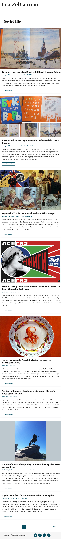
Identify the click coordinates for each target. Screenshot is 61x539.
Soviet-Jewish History (15, 470)
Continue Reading (8, 91)
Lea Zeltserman (21, 4)
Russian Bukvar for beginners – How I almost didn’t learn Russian (30, 142)
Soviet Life (19, 75)
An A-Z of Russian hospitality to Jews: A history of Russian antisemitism (31, 466)
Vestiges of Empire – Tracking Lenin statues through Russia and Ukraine (28, 392)
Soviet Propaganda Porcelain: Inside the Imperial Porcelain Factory (26, 361)
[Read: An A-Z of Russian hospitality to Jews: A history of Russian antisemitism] (30, 441)
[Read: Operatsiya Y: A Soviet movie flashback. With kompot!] (30, 190)
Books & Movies (7, 216)
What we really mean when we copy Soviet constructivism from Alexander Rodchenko (31, 288)
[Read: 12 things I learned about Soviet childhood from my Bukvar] (30, 48)
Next (55, 527)
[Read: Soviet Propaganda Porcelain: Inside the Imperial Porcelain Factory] (30, 336)
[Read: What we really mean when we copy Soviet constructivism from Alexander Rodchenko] (30, 261)
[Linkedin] (49, 535)
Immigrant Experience (9, 75)
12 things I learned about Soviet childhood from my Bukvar (31, 71)
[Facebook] (35, 535)
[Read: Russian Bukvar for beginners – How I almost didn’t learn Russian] (30, 117)
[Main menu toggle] (57, 5)
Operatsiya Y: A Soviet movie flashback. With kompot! (29, 213)
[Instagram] (44, 535)
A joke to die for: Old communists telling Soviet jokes (28, 495)
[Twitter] (40, 535)
